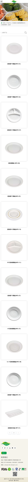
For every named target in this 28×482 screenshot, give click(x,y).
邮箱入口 (4, 453)
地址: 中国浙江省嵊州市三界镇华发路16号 (11, 460)
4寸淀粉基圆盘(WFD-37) (14, 328)
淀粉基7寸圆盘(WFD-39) (14, 395)
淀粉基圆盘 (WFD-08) (14, 163)
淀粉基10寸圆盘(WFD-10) (14, 229)
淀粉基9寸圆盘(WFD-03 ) (14, 64)
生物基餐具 (4, 24)
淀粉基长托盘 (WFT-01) (14, 428)
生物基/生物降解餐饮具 (18, 23)
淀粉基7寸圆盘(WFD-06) (14, 97)
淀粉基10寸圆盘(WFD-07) (14, 130)
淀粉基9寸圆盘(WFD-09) (14, 196)
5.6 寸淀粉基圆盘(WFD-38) (14, 361)
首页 (4, 23)
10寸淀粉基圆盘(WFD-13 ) (14, 262)
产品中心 (8, 23)
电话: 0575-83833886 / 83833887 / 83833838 (12, 462)
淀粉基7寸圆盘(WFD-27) (14, 295)
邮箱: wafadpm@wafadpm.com (9, 464)
